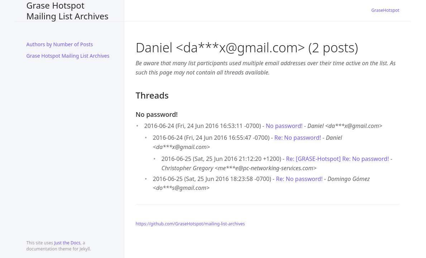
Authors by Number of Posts (60, 44)
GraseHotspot (385, 10)
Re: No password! (297, 138)
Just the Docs (67, 243)
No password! (284, 126)
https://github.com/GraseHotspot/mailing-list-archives (190, 224)
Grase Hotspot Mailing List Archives (68, 10)
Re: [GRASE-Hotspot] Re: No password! (337, 159)
